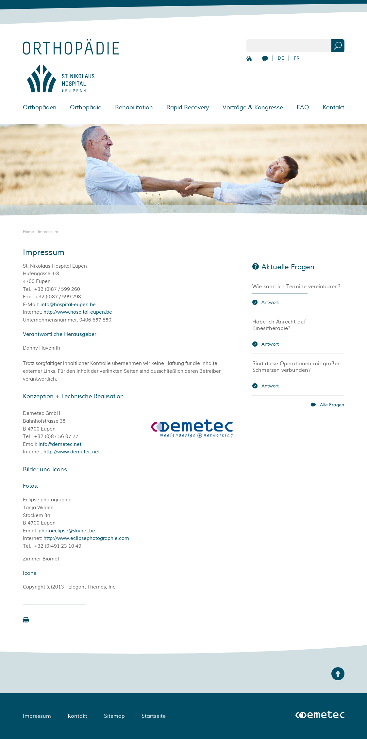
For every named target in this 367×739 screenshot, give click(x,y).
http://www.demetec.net (71, 452)
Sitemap (114, 716)
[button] (26, 620)
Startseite (154, 716)
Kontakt (333, 107)
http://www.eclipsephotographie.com (86, 538)
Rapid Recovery (187, 107)
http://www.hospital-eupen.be (77, 312)
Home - (30, 231)
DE (281, 58)
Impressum (48, 231)
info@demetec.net (60, 444)
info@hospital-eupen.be (68, 305)
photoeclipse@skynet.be (67, 531)
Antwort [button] (270, 302)
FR (296, 58)
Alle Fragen (332, 405)
